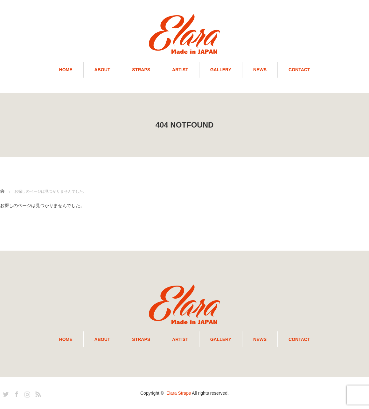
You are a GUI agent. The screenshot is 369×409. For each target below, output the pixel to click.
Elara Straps (178, 393)
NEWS (260, 69)
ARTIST (180, 69)
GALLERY (220, 69)
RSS (37, 393)
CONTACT (299, 69)
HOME (66, 69)
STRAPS (141, 69)
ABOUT (102, 69)
